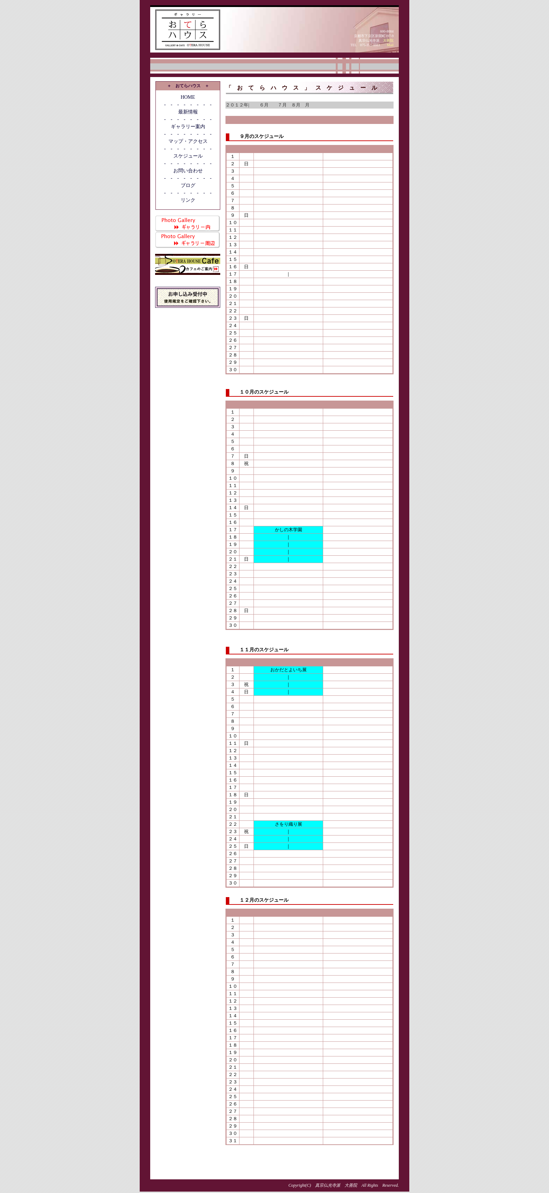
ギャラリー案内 (188, 126)
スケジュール (188, 156)
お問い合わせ (188, 170)
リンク (188, 200)
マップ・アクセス (188, 141)
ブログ (188, 185)
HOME (188, 97)
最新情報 (188, 112)
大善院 (388, 40)
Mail (390, 45)
